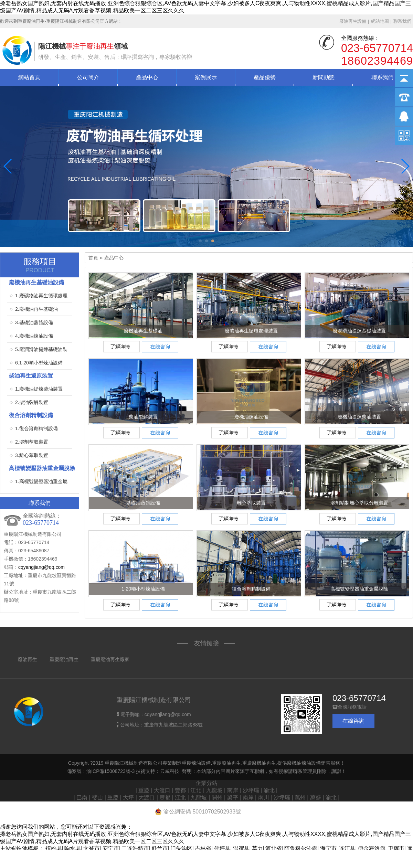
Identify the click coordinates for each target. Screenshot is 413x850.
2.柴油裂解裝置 (31, 402)
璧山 (97, 797)
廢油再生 (27, 659)
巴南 (81, 797)
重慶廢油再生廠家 (110, 659)
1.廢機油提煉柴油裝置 (39, 389)
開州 (217, 797)
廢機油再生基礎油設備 (36, 282)
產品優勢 (265, 77)
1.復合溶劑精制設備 (36, 428)
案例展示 (206, 77)
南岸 (232, 790)
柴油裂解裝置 (143, 416)
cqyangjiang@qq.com (41, 567)
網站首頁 (29, 77)
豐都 (180, 790)
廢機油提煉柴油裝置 (359, 416)
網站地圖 (380, 21)
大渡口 (162, 790)
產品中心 (147, 77)
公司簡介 (88, 77)
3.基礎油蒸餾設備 (34, 322)
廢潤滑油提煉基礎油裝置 (359, 330)
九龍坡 (214, 790)
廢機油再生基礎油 (143, 330)
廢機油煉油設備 (251, 416)
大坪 (128, 797)
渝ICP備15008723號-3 (110, 771)
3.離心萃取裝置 (31, 455)
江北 (195, 790)
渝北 (269, 790)
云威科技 (169, 771)
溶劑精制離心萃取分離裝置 (359, 503)
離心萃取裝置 (251, 503)
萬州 (300, 797)
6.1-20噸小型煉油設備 (39, 362)
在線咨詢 (353, 721)
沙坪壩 (251, 790)
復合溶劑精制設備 (251, 589)
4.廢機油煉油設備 (34, 336)
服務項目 (40, 265)
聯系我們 (402, 21)
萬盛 (315, 797)
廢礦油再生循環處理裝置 (251, 330)
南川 (263, 797)
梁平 (232, 797)
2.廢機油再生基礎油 (36, 309)
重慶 (143, 790)
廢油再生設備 (352, 21)
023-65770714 (359, 698)
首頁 (93, 258)
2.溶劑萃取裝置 (31, 442)
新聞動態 (324, 77)
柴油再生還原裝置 (31, 376)
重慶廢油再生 (64, 659)
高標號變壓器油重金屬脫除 (359, 589)
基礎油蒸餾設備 (143, 503)
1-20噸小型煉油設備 (143, 589)
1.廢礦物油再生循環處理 (41, 295)
